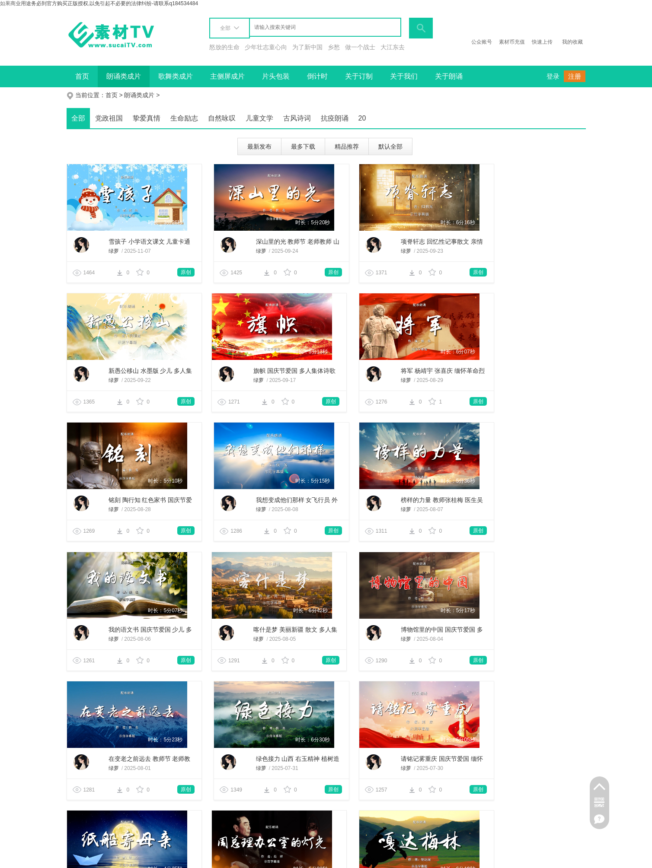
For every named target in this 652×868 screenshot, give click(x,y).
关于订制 (359, 76)
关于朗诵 (449, 76)
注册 (574, 76)
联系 (162, 857)
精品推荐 (347, 146)
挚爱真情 (146, 118)
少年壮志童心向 (266, 47)
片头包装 (276, 76)
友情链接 (194, 857)
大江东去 (392, 47)
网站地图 (232, 857)
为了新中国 (307, 47)
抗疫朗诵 (334, 118)
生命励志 (184, 118)
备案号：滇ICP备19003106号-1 (530, 857)
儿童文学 (259, 118)
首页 (82, 76)
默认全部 (390, 146)
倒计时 (317, 76)
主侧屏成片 (227, 76)
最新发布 (259, 146)
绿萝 (100, 251)
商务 (108, 857)
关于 (81, 857)
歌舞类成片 (175, 76)
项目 (135, 857)
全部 (78, 118)
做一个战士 (360, 47)
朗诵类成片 (123, 76)
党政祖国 (109, 118)
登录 (553, 76)
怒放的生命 (224, 47)
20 (362, 118)
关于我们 (404, 76)
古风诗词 (297, 118)
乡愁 (334, 47)
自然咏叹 (222, 118)
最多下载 (303, 146)
